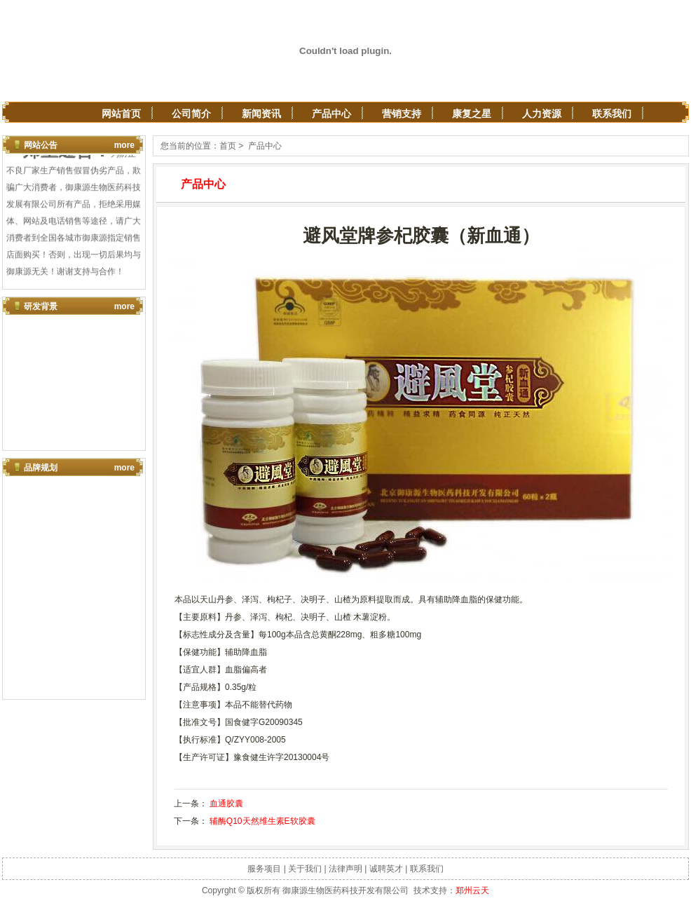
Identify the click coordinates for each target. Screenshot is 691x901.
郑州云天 (472, 890)
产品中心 (331, 113)
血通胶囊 (226, 803)
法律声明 (345, 869)
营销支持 (401, 113)
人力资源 (541, 113)
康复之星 (471, 113)
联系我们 (611, 113)
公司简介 (191, 113)
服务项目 (264, 869)
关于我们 (305, 869)
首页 (227, 146)
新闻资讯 (261, 113)
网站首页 (121, 113)
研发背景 (40, 306)
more (124, 145)
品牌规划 (40, 468)
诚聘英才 (386, 869)
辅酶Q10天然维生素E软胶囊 (262, 821)
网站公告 (40, 145)
